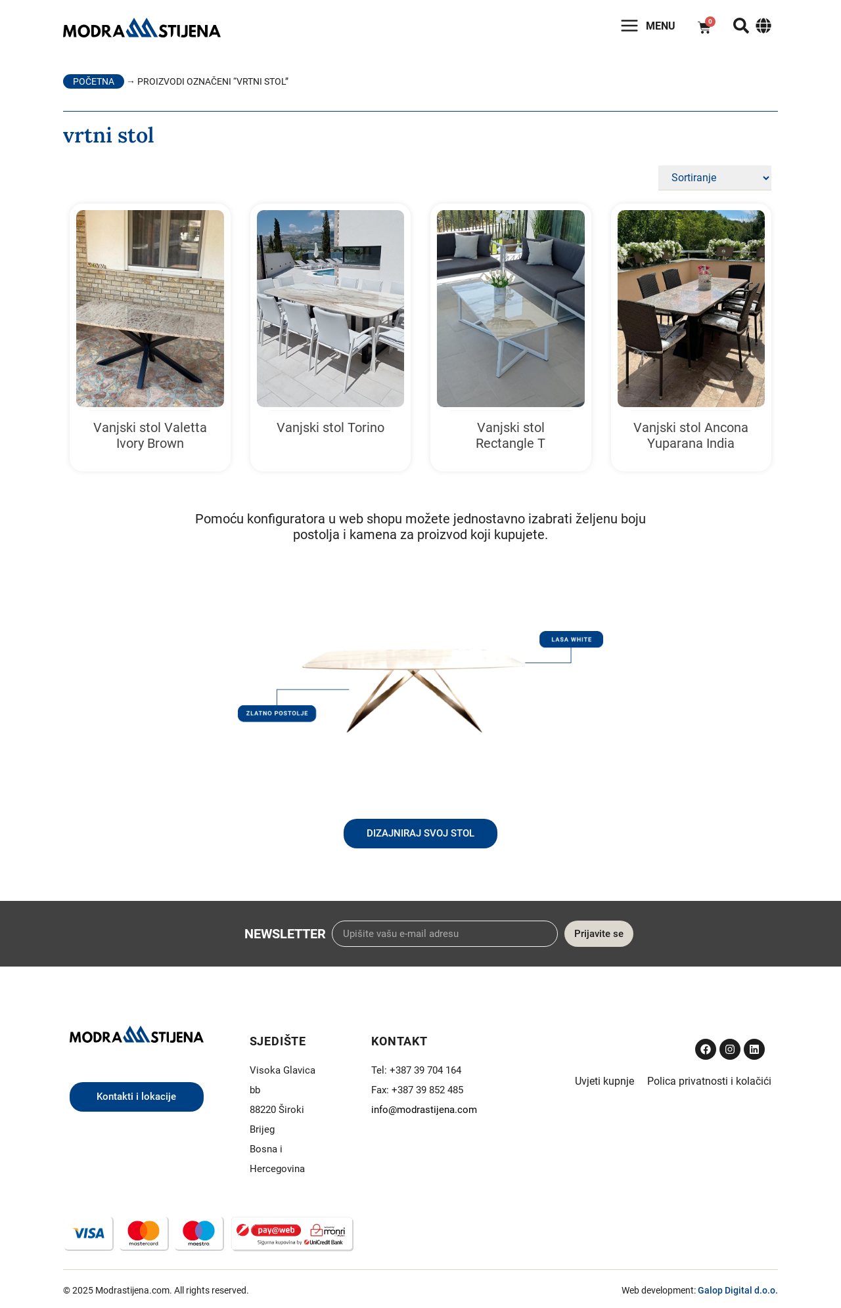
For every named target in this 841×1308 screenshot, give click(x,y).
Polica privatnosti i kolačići (709, 1081)
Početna (93, 81)
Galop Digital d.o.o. (738, 1290)
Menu (660, 26)
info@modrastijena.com (424, 1110)
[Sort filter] (714, 177)
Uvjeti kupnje (604, 1081)
